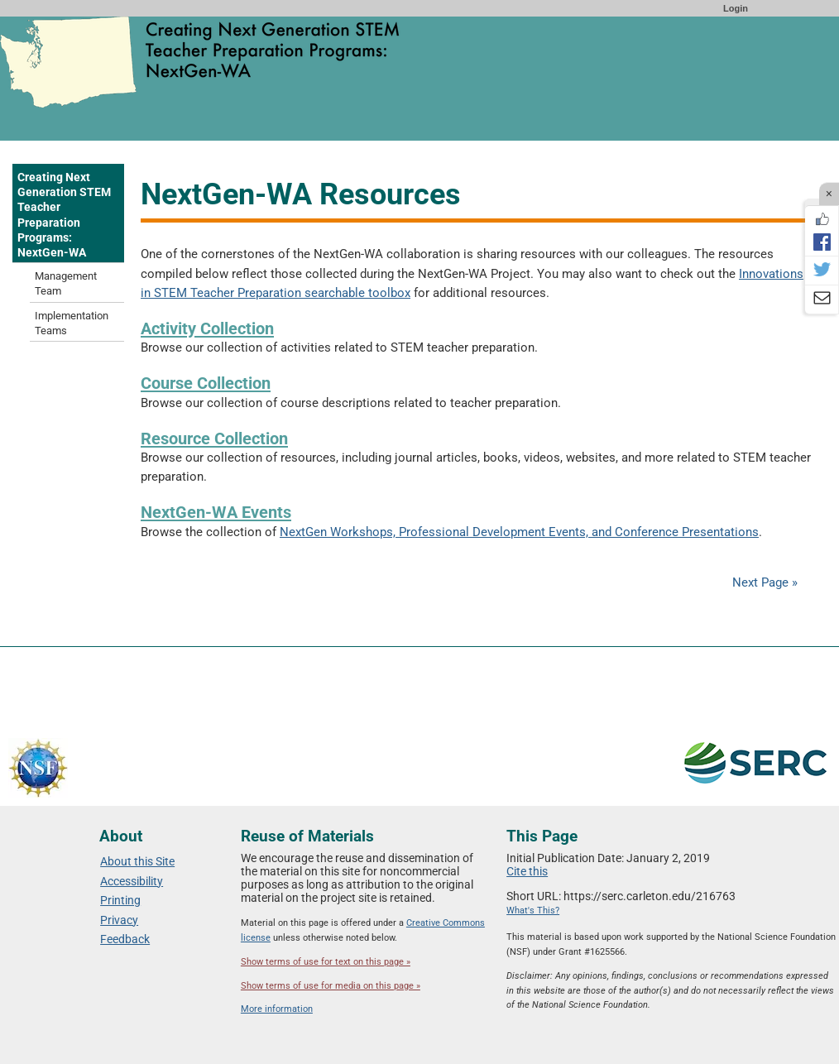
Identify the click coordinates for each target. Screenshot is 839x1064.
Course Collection (206, 383)
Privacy (119, 920)
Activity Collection (207, 328)
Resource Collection (214, 438)
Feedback (125, 939)
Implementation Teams (71, 323)
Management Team (66, 283)
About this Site (137, 861)
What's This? (532, 910)
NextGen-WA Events (216, 512)
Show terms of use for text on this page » (325, 961)
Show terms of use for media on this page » (330, 985)
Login (735, 8)
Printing (120, 900)
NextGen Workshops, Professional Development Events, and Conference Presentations (519, 532)
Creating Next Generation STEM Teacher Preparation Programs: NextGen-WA (64, 214)
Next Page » (763, 582)
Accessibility (131, 881)
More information (277, 1009)
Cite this (527, 871)
